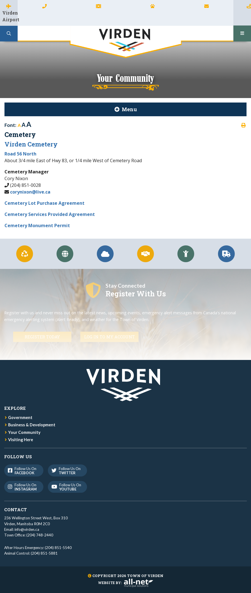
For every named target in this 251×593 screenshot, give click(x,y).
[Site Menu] (125, 109)
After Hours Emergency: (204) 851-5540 (38, 547)
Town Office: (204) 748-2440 (28, 535)
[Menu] (242, 33)
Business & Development (31, 424)
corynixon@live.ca (30, 192)
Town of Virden (126, 42)
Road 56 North (20, 154)
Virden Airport (10, 16)
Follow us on (23, 470)
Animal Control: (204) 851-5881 (31, 553)
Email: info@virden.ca (21, 529)
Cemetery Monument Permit (37, 225)
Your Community (24, 432)
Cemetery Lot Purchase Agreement (44, 203)
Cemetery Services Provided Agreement (49, 214)
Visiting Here (20, 439)
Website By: (125, 582)
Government (20, 417)
